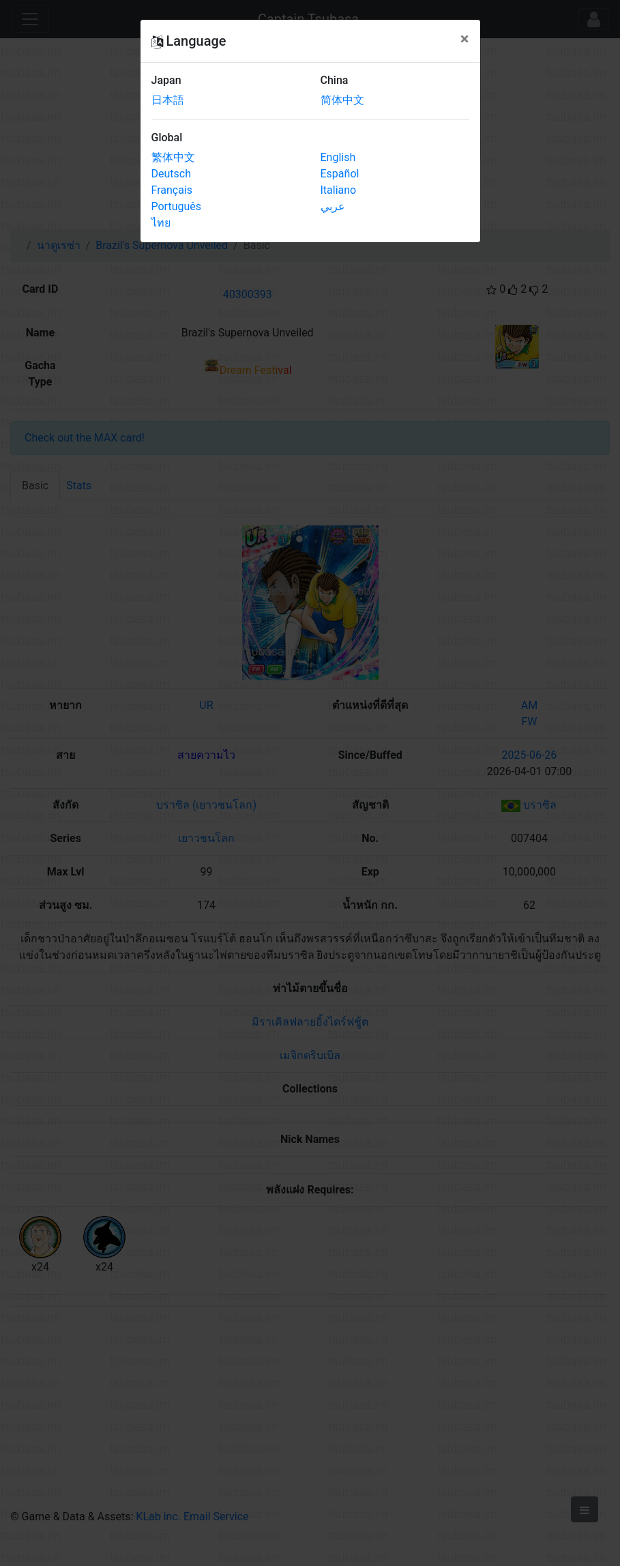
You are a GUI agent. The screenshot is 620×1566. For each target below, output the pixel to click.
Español (340, 173)
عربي (333, 206)
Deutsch (171, 173)
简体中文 (342, 99)
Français (172, 190)
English (338, 157)
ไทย (161, 222)
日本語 (167, 99)
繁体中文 (173, 157)
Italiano (339, 190)
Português (176, 206)
